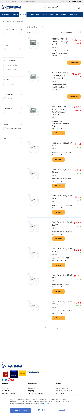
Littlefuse (13, 70)
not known (13, 65)
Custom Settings (41, 410)
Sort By (62, 32)
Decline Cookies (62, 410)
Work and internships (9, 393)
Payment (31, 388)
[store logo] (11, 7)
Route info (5, 391)
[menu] (41, 14)
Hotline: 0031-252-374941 (63, 391)
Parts (7, 22)
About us (5, 388)
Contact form (59, 393)
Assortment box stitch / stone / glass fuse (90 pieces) (61, 41)
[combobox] (52, 7)
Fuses (12, 22)
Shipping (31, 391)
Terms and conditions (35, 393)
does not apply (14, 129)
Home (3, 22)
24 (10, 98)
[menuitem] (5, 14)
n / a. (11, 84)
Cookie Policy (44, 403)
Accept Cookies (20, 410)
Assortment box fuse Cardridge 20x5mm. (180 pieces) (61, 75)
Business (78, 2)
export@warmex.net (61, 388)
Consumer (70, 2)
